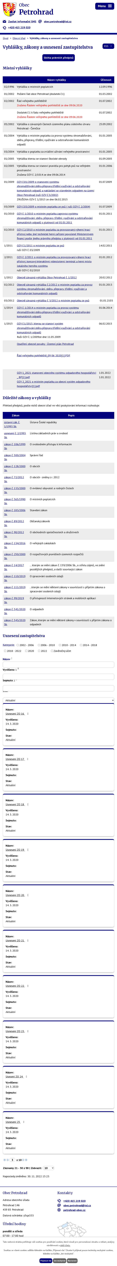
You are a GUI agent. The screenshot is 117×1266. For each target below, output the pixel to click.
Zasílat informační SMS (19, 21)
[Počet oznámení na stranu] (48, 1168)
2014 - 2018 (90, 645)
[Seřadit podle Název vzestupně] (12, 657)
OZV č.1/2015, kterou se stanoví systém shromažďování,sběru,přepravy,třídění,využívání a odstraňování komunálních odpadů (53, 328)
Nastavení (74, 1260)
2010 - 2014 (69, 645)
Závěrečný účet (62, 651)
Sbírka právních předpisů (58, 57)
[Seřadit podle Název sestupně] (12, 658)
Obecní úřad (19, 38)
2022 (44, 651)
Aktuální (10, 740)
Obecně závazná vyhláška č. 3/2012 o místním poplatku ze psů (53, 300)
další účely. (65, 1244)
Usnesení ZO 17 (18, 759)
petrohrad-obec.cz (71, 1210)
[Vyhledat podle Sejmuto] (58, 688)
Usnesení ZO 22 (18, 986)
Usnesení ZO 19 (18, 849)
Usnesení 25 (16, 1122)
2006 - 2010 (48, 645)
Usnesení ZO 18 (18, 804)
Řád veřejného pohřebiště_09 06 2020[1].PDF (43, 355)
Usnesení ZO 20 (18, 895)
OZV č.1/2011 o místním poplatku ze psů (40, 245)
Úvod (5, 38)
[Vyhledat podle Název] (58, 665)
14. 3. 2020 (12, 723)
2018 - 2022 (14, 651)
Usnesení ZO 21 (18, 940)
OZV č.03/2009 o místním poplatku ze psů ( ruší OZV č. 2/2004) (53, 206)
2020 (31, 651)
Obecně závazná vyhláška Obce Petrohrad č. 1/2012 (47, 277)
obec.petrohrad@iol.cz (54, 21)
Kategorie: (9, 645)
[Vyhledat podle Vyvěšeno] (58, 677)
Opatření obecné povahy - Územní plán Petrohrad (45, 344)
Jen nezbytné (59, 1260)
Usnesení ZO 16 (18, 713)
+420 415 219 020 (16, 27)
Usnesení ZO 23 (18, 1031)
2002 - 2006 (27, 645)
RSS (108, 47)
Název (6, 659)
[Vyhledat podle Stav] (58, 700)
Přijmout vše (44, 1260)
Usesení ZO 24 (17, 1076)
